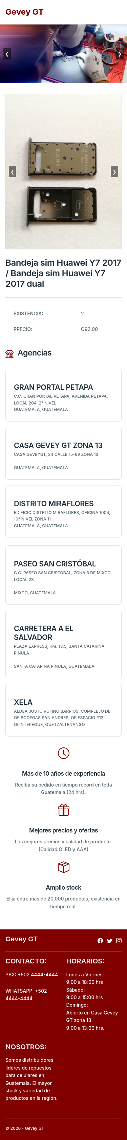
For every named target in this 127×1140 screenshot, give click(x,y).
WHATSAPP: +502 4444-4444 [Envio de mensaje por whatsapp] (26, 994)
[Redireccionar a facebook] (100, 940)
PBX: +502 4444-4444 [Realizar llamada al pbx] (31, 974)
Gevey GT (24, 12)
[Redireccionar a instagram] (119, 940)
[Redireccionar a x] (109, 940)
